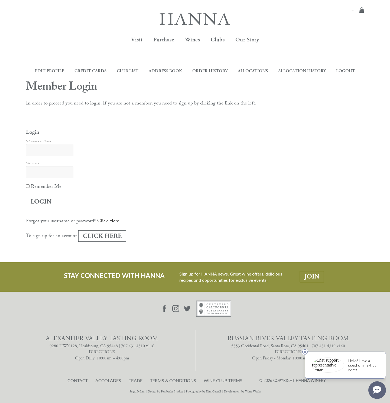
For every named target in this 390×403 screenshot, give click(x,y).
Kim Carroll (213, 392)
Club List (127, 71)
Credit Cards (90, 71)
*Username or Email (38, 141)
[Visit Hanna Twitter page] (187, 308)
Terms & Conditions (173, 381)
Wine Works (253, 392)
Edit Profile (49, 71)
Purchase (163, 39)
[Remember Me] (28, 186)
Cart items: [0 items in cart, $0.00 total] (361, 10)
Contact (77, 381)
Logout (345, 71)
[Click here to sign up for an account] (102, 236)
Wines (192, 39)
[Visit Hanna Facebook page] (164, 308)
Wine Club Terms (223, 381)
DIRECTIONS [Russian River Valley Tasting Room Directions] (288, 352)
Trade (135, 381)
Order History (209, 71)
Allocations (253, 71)
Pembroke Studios (172, 392)
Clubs (218, 39)
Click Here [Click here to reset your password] (108, 221)
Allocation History (302, 71)
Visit (137, 39)
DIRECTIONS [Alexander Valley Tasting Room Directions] (102, 352)
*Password (32, 164)
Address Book (165, 71)
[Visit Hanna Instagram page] (175, 308)
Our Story (247, 39)
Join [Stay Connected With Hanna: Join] (311, 277)
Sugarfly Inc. (137, 392)
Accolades (108, 381)
